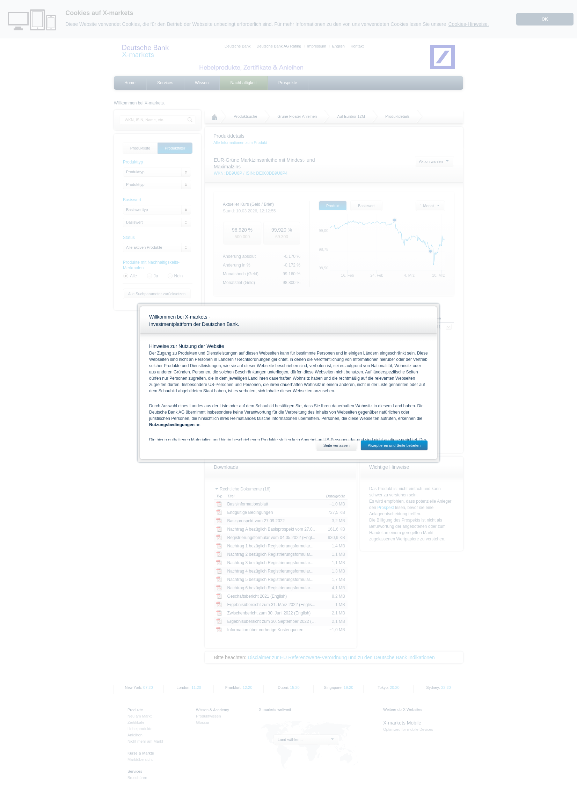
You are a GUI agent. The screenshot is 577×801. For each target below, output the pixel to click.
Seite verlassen (336, 445)
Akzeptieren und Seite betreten (394, 445)
